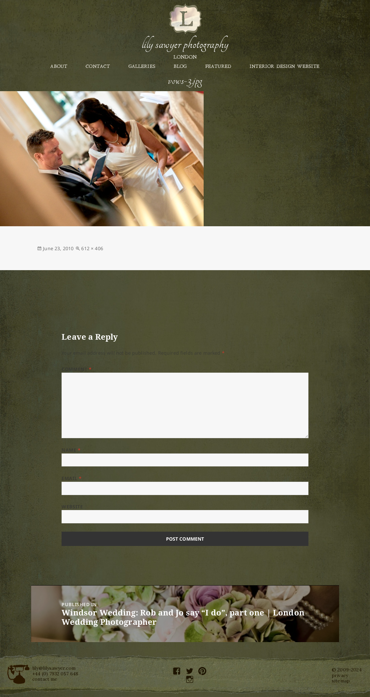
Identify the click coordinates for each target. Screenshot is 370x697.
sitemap (341, 681)
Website (72, 506)
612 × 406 (92, 248)
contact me (45, 679)
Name (71, 450)
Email (72, 478)
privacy (340, 675)
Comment (77, 369)
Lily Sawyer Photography (185, 44)
